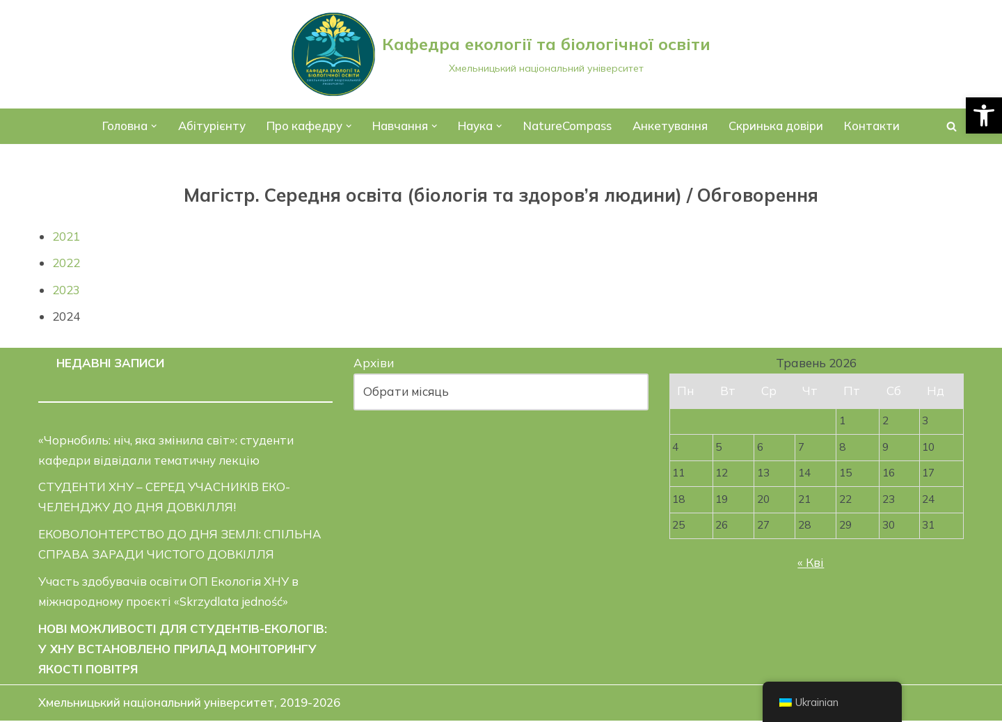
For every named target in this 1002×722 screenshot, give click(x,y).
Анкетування (671, 126)
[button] (984, 115)
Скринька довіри (777, 126)
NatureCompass (567, 126)
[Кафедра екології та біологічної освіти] (501, 54)
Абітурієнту (211, 126)
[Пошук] (951, 126)
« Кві (810, 563)
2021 (66, 236)
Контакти (874, 126)
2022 (66, 262)
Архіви (373, 363)
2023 (66, 289)
